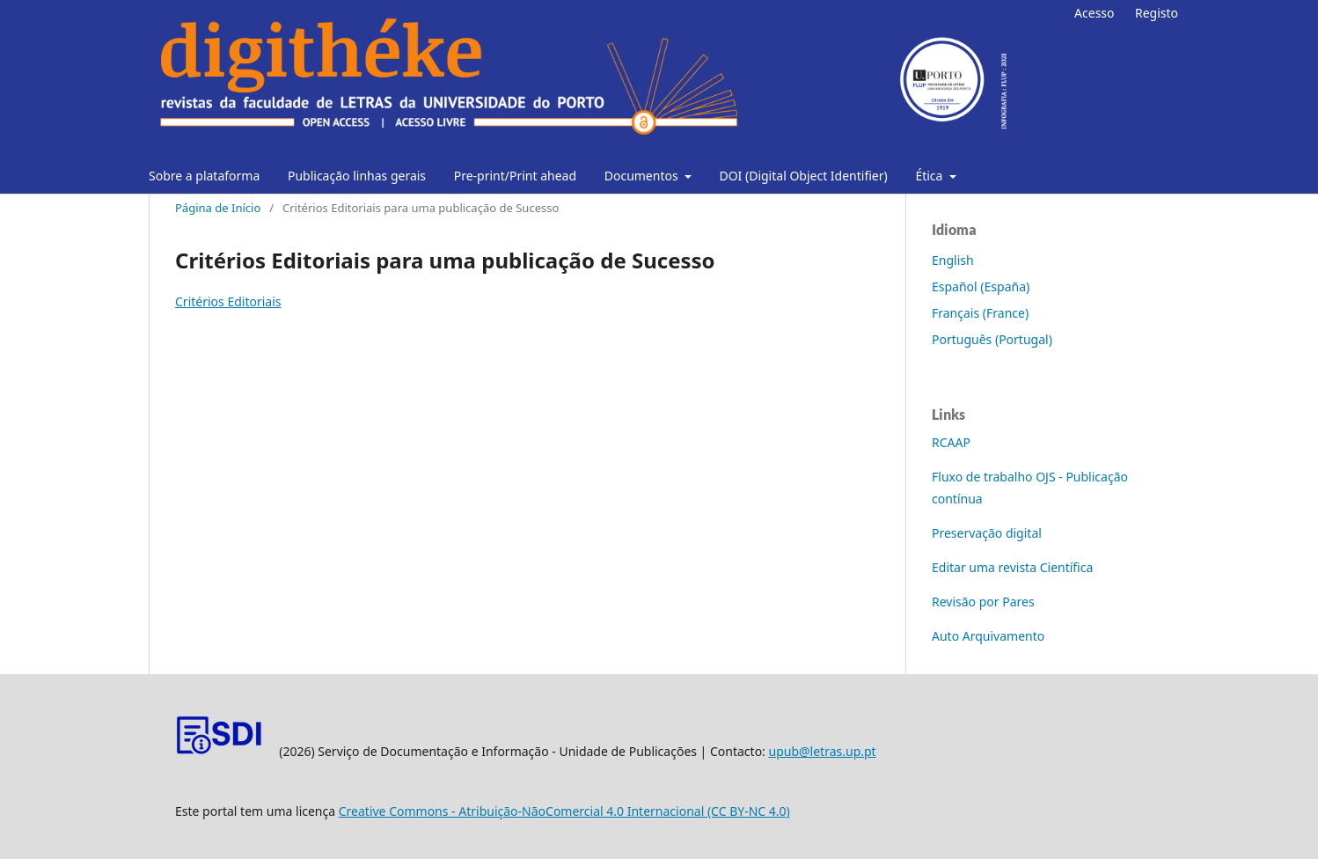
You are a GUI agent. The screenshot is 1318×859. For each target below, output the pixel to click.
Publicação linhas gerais (357, 175)
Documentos (643, 175)
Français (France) (980, 313)
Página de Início (217, 208)
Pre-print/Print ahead (515, 175)
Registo (1156, 12)
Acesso (1094, 12)
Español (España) (980, 286)
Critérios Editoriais (228, 301)
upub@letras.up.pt (822, 751)
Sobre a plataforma (204, 175)
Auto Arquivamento (988, 636)
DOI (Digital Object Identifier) (803, 175)
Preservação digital (987, 533)
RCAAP (951, 442)
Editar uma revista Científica (1012, 567)
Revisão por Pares (983, 601)
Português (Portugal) (992, 339)
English (953, 260)
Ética (930, 175)
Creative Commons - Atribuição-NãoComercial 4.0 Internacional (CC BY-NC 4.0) (564, 811)
